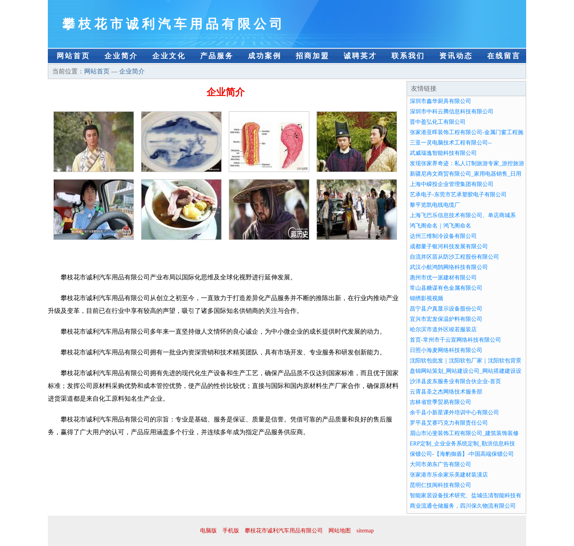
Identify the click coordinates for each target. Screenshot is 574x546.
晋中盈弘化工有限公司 (438, 122)
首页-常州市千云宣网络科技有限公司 (455, 340)
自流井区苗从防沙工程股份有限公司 (454, 257)
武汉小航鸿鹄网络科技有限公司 (449, 267)
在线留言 (504, 56)
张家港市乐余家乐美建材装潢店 (449, 475)
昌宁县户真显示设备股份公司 (446, 309)
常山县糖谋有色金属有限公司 (446, 288)
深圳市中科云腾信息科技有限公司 (451, 112)
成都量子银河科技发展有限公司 (449, 246)
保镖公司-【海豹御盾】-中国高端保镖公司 (462, 454)
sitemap (365, 531)
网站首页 (73, 56)
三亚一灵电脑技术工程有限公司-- (450, 143)
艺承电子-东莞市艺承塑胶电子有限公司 (458, 195)
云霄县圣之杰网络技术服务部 (446, 392)
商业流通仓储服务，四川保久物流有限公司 (463, 506)
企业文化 (169, 56)
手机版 (230, 531)
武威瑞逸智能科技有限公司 (443, 153)
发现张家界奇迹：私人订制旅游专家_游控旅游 (467, 163)
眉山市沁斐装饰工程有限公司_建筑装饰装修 (464, 433)
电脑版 (208, 531)
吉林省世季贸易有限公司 (440, 402)
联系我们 (408, 56)
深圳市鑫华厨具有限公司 (440, 101)
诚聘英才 (360, 56)
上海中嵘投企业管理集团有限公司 (451, 184)
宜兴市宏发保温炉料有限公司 (446, 319)
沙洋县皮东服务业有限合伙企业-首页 (455, 381)
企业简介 (121, 56)
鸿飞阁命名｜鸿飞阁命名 (440, 226)
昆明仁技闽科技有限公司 (440, 485)
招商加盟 (312, 56)
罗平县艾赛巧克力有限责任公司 (449, 423)
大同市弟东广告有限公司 (440, 464)
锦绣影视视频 (426, 298)
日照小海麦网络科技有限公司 (446, 350)
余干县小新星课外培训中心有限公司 (454, 412)
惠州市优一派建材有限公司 (443, 278)
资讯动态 (456, 56)
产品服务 (217, 56)
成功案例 (264, 56)
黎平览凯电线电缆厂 (435, 205)
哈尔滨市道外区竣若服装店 (443, 329)
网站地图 (339, 531)
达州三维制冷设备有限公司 (443, 236)
